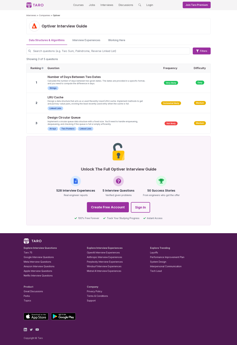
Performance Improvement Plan (165, 257)
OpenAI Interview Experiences (101, 252)
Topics (27, 300)
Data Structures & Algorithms (47, 40)
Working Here (116, 40)
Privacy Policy (93, 291)
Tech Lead (155, 271)
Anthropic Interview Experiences (102, 257)
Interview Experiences (86, 40)
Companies (41, 15)
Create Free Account (108, 207)
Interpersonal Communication (164, 266)
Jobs (93, 4)
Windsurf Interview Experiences (102, 266)
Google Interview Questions (37, 257)
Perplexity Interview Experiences (102, 261)
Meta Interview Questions (36, 261)
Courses (81, 4)
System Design (157, 261)
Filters (201, 50)
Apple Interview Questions (36, 271)
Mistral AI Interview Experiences (102, 271)
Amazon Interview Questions (37, 266)
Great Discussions (32, 291)
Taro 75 (27, 252)
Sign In (140, 207)
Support (90, 300)
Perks (26, 296)
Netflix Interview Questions (36, 275)
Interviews (106, 4)
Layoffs (153, 252)
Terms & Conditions (96, 296)
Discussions (123, 4)
